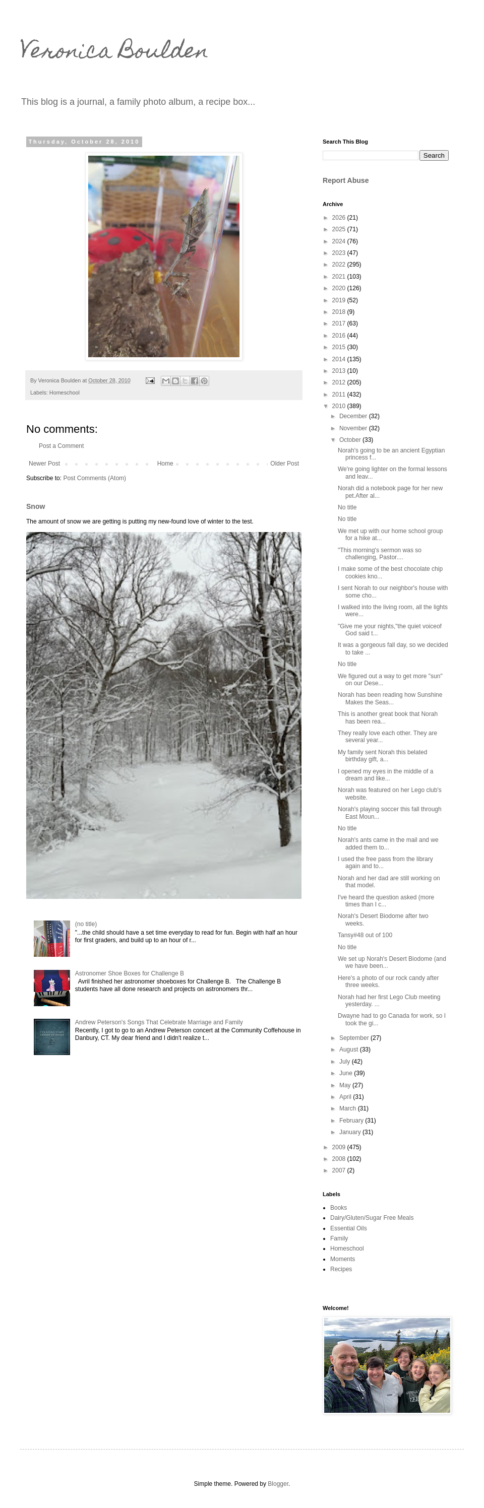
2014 (339, 359)
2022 (339, 264)
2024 (339, 241)
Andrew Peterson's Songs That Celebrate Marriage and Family (159, 1022)
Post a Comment (61, 445)
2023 (339, 252)
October (350, 439)
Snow (35, 506)
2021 (339, 276)
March (348, 1108)
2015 (339, 347)
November (354, 428)
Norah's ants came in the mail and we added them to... (388, 843)
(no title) (86, 924)
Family (339, 1238)
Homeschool (64, 392)
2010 (339, 406)
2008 (339, 1158)
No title (347, 507)
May (345, 1085)
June (346, 1073)
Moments (342, 1259)
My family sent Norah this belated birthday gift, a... (382, 756)
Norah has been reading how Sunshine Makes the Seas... (390, 698)
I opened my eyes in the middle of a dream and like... (385, 775)
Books (338, 1207)
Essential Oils (348, 1228)
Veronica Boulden (114, 53)
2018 (339, 311)
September (355, 1037)
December (354, 416)
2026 (339, 217)
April (346, 1096)
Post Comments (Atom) (94, 478)
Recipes (341, 1269)
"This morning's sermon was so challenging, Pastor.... (379, 554)
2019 (339, 300)
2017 (339, 323)
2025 (339, 229)
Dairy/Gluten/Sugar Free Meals (371, 1217)
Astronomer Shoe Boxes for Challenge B (129, 973)
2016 (339, 335)
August (349, 1049)
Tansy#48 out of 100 (365, 935)
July (345, 1061)
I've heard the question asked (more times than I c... (386, 901)
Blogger (278, 1483)
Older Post (284, 463)
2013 (339, 370)
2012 (339, 382)
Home (165, 463)
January (350, 1132)
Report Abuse (346, 180)
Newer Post (44, 463)
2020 (339, 288)
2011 (339, 394)
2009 (339, 1147)
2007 (339, 1170)
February (352, 1120)
